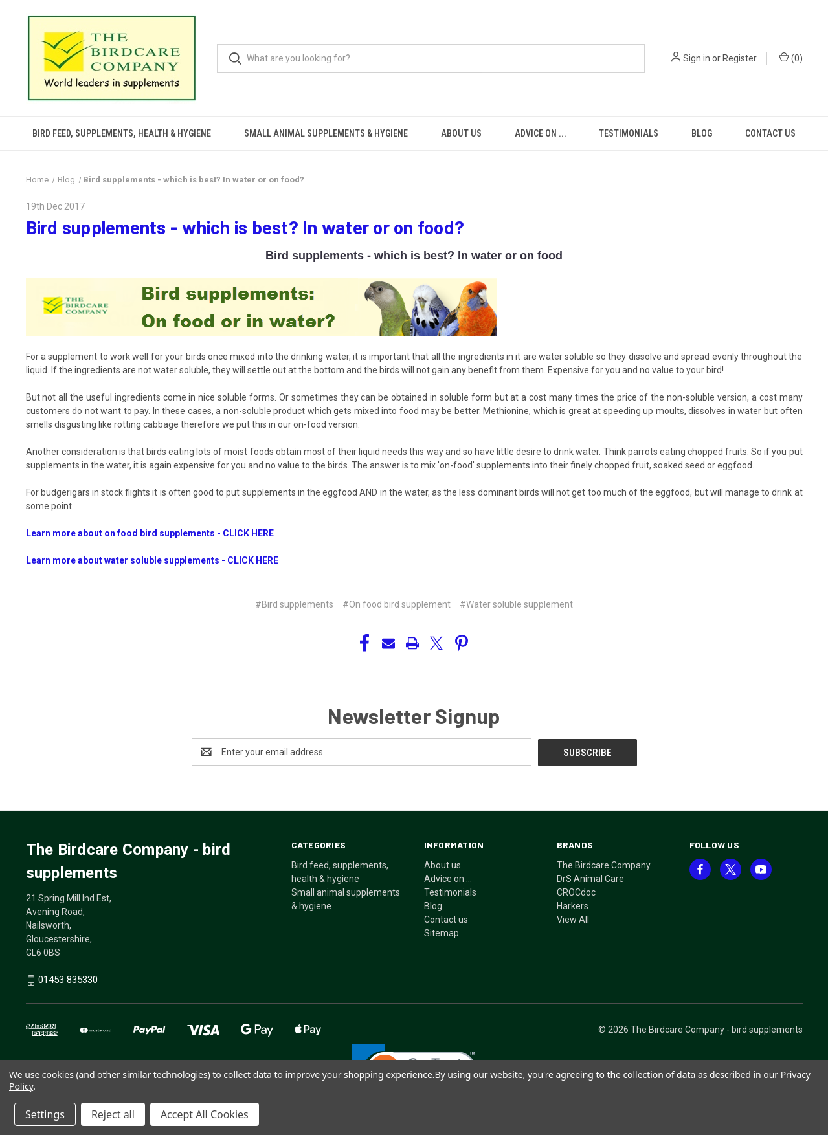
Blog (701, 133)
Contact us (770, 133)
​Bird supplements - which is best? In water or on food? (245, 227)
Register (739, 58)
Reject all (113, 1114)
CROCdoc (576, 892)
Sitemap (441, 932)
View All (573, 919)
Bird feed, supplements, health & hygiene (121, 133)
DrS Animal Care (590, 878)
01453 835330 (68, 979)
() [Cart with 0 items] (791, 57)
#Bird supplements (294, 604)
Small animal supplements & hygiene (326, 133)
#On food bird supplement (396, 604)
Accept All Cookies (205, 1114)
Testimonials (628, 133)
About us (461, 133)
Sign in (696, 58)
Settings (45, 1114)
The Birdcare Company (604, 864)
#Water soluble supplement (516, 604)
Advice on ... (540, 133)
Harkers (572, 905)
